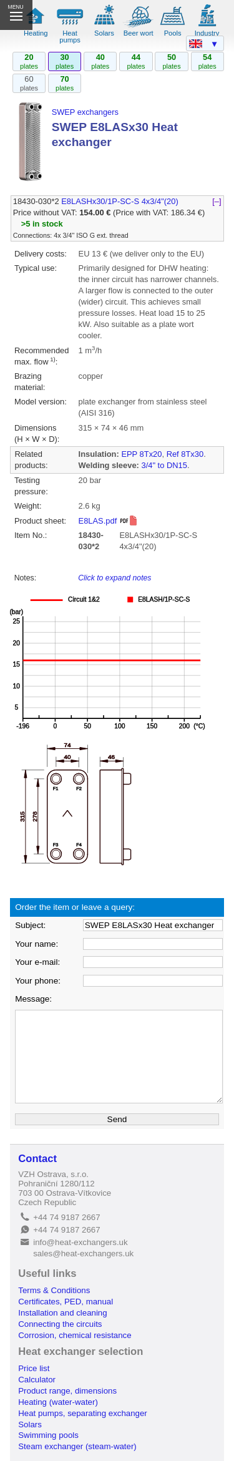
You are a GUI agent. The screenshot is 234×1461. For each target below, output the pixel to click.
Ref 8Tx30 (185, 454)
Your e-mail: (37, 962)
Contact (37, 1159)
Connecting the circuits (60, 1324)
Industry (207, 33)
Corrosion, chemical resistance (74, 1335)
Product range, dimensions (67, 1390)
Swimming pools (48, 1435)
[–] (217, 201)
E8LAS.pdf (108, 520)
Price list (33, 1368)
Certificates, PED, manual (65, 1301)
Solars (104, 33)
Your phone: (38, 980)
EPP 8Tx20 (141, 454)
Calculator (37, 1379)
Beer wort (139, 33)
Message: (33, 999)
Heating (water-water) (58, 1402)
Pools (173, 33)
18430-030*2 (36, 201)
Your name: (36, 944)
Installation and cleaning (62, 1312)
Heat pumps (69, 36)
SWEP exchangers (85, 112)
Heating (36, 33)
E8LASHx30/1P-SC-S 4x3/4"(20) (119, 201)
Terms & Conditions (54, 1290)
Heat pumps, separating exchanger (82, 1413)
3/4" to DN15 (164, 465)
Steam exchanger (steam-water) (77, 1446)
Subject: (30, 925)
